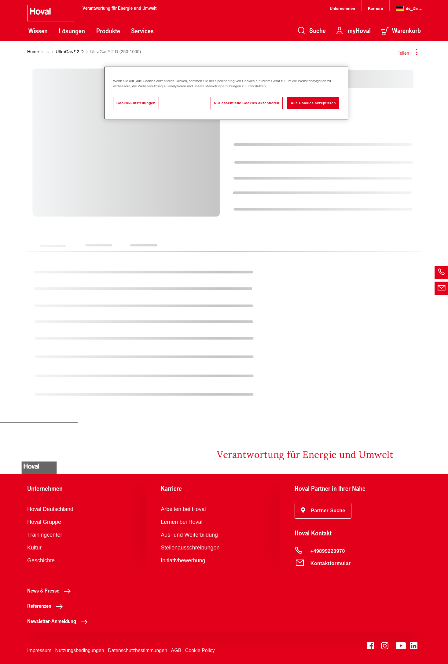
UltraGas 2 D (70, 51)
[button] (323, 511)
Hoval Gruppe (44, 522)
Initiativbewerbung (183, 560)
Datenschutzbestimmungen (137, 650)
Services (142, 30)
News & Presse (50, 590)
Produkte (108, 30)
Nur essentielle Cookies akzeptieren (246, 103)
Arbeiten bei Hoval (183, 509)
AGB (176, 650)
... (47, 51)
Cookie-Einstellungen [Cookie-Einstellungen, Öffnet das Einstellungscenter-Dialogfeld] (136, 103)
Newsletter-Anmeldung (59, 621)
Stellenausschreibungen (190, 548)
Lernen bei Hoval (181, 522)
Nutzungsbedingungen (79, 650)
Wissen (38, 30)
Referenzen (46, 606)
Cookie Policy (200, 650)
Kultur (34, 548)
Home (33, 51)
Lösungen (72, 30)
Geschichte (41, 560)
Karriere (375, 8)
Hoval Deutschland (50, 509)
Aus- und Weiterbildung (189, 535)
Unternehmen (342, 8)
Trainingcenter (44, 535)
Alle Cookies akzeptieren (313, 103)
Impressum (39, 650)
